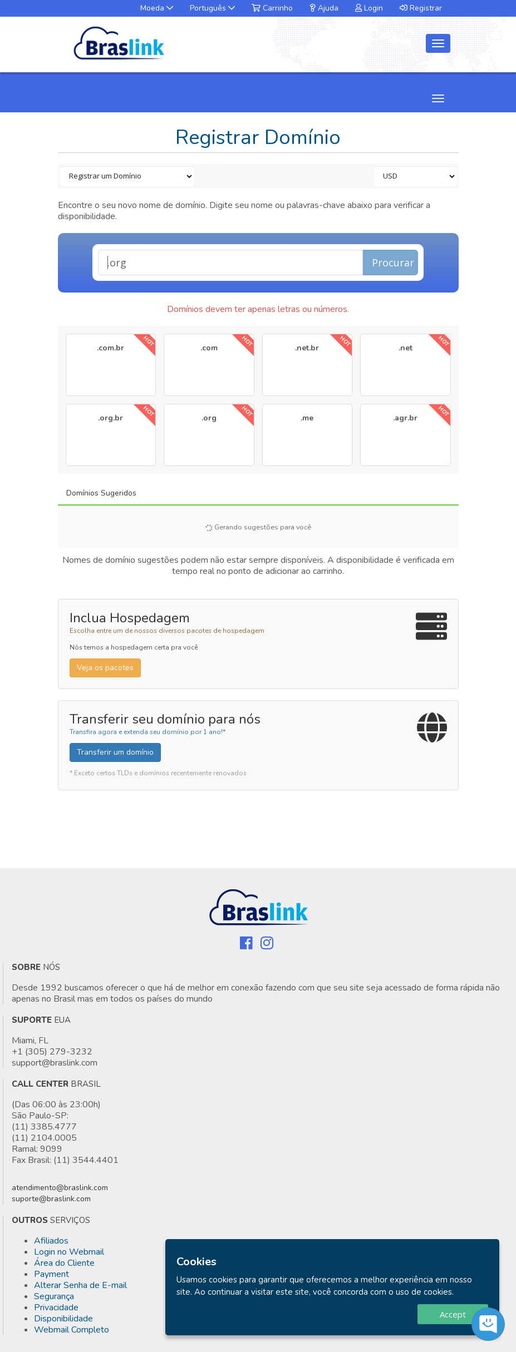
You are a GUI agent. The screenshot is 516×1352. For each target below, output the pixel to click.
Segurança (54, 1296)
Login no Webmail (69, 1252)
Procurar (393, 262)
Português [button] (212, 8)
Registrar (421, 8)
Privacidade (56, 1307)
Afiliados (51, 1241)
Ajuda (323, 8)
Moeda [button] (156, 8)
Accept (453, 1314)
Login (369, 8)
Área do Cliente (64, 1263)
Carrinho (272, 8)
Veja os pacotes (105, 667)
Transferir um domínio (115, 752)
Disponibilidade (63, 1319)
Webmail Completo (71, 1330)
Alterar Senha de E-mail (80, 1285)
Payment (51, 1274)
